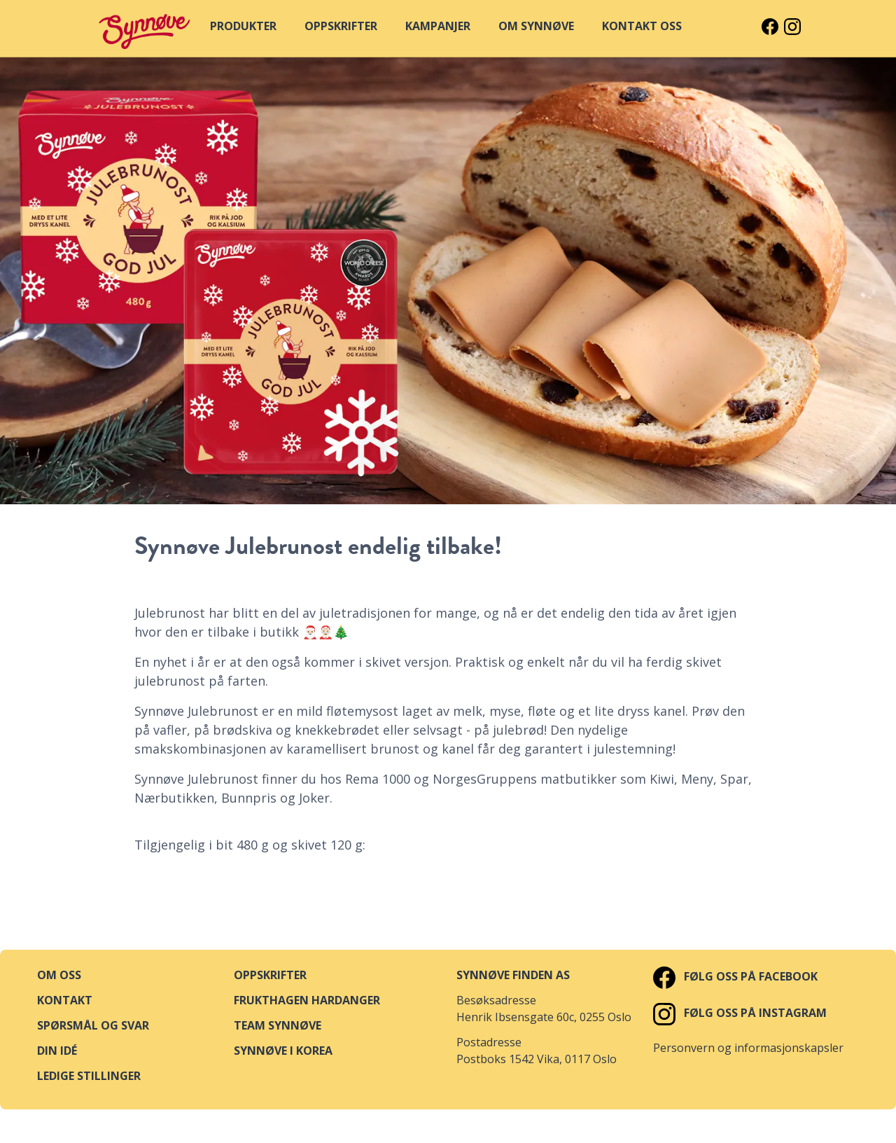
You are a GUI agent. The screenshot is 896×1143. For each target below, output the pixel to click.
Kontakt (64, 1000)
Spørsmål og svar (93, 1025)
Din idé (57, 1050)
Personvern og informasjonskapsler (748, 1047)
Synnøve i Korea (283, 1050)
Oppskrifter (270, 975)
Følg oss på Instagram (740, 1012)
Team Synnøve (277, 1025)
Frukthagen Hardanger (307, 1000)
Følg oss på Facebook (735, 976)
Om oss (59, 975)
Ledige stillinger (89, 1075)
